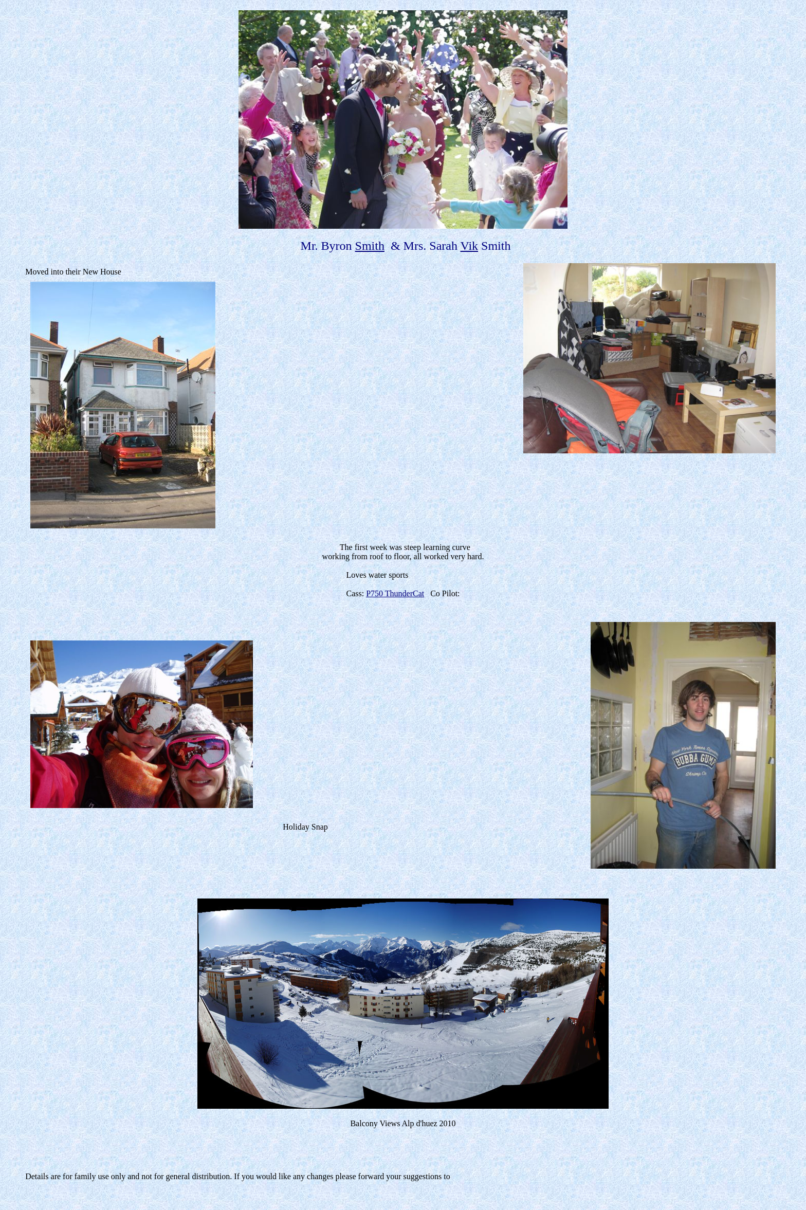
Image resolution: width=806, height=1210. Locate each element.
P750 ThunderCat (395, 593)
